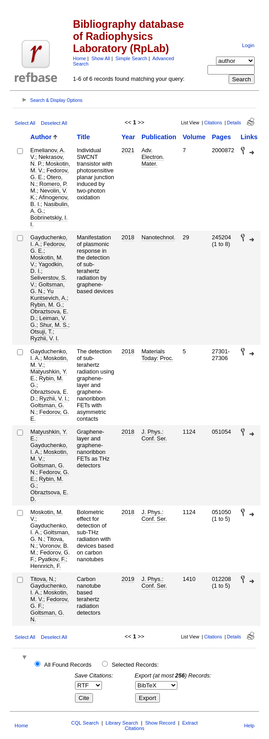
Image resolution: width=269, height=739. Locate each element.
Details (234, 122)
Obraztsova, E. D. (50, 495)
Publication (158, 137)
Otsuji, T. (42, 331)
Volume (194, 137)
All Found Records (67, 664)
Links (249, 137)
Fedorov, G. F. (50, 602)
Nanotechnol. (158, 237)
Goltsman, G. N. (47, 616)
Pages (221, 137)
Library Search (122, 723)
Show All (100, 58)
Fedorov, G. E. (48, 247)
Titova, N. (43, 579)
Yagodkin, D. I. (47, 267)
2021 (128, 150)
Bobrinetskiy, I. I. (49, 221)
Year (128, 137)
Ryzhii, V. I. (45, 338)
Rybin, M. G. (46, 304)
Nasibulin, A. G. (50, 207)
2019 (128, 579)
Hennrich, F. (46, 566)
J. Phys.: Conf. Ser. (154, 435)
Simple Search (131, 58)
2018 (128, 237)
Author (41, 137)
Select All (25, 123)
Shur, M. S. (54, 324)
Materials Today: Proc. (157, 354)
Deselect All (54, 123)
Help (249, 725)
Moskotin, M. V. (49, 361)
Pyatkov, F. (52, 559)
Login (248, 45)
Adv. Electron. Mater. (152, 157)
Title (83, 137)
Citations (213, 122)
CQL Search (85, 723)
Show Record (160, 723)
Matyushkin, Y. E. (49, 435)
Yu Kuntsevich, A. (49, 294)
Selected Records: (135, 664)
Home (79, 58)
